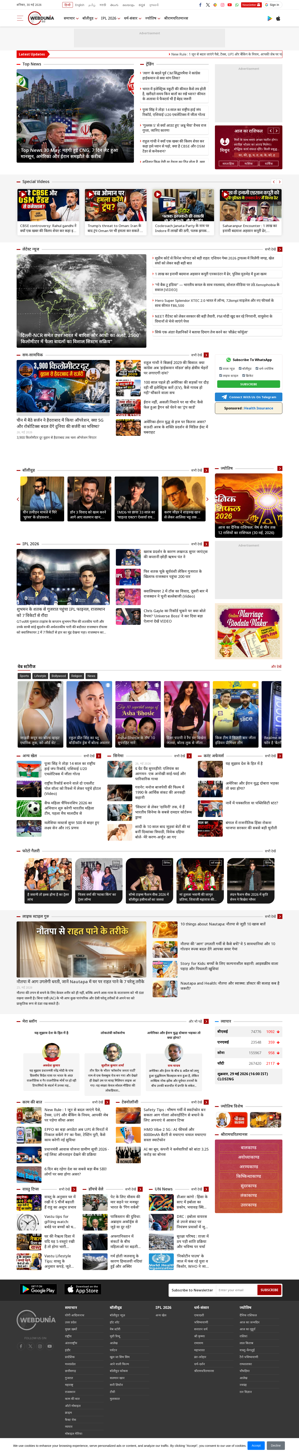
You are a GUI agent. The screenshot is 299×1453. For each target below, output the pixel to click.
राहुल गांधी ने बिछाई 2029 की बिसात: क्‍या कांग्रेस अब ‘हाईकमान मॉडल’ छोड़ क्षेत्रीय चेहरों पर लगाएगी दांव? (176, 367)
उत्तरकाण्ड (249, 1205)
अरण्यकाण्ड (248, 1166)
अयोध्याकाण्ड (248, 1157)
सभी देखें (270, 249)
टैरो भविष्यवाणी (249, 1357)
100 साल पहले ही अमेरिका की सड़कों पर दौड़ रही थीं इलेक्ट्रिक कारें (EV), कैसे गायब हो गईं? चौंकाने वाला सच (176, 387)
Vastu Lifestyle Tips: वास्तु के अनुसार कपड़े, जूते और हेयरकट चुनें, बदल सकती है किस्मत (60, 1261)
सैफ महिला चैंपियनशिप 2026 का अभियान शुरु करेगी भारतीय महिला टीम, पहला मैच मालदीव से (69, 808)
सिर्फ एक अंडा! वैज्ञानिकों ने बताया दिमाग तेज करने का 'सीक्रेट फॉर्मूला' (201, 332)
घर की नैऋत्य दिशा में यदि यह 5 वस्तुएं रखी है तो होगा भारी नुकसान (59, 1241)
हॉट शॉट (114, 1322)
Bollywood (59, 676)
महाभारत (199, 1350)
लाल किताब (246, 1343)
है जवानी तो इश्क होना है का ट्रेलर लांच (48, 897)
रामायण (198, 1343)
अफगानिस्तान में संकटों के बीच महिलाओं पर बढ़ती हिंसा (124, 1241)
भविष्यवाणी (201, 1322)
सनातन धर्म (200, 1329)
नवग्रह (243, 1385)
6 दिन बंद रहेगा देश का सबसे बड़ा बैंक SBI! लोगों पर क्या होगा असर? (75, 1171)
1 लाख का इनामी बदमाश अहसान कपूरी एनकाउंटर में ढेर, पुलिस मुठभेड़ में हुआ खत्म (211, 273)
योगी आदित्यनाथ (74, 1315)
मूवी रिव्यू (115, 1336)
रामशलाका (246, 1364)
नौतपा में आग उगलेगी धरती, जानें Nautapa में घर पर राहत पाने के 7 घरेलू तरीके (80, 981)
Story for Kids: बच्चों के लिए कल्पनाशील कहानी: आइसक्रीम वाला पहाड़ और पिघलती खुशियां (229, 966)
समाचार (69, 18)
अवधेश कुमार (51, 1065)
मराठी (103, 5)
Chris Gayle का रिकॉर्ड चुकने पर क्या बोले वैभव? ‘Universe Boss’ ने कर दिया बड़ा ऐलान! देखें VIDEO (175, 616)
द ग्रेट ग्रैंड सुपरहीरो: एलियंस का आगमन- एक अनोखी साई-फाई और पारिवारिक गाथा (160, 773)
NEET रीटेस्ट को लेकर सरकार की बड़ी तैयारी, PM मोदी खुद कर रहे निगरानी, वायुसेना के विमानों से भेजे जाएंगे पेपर (213, 319)
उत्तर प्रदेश (70, 1322)
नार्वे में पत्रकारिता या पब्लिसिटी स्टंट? (252, 802)
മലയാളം (129, 5)
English (79, 5)
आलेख (114, 1343)
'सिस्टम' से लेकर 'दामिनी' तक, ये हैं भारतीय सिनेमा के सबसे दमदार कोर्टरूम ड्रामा (163, 812)
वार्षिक (269, 163)
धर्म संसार (216, 863)
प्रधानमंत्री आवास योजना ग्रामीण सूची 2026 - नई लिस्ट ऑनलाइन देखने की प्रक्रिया (76, 1152)
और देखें (276, 666)
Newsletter (249, 5)
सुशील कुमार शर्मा (112, 1065)
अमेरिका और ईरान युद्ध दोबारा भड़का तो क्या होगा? (252, 786)
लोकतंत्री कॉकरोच (113, 1032)
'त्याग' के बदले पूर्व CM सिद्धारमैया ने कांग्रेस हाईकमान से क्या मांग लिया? (171, 75)
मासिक (249, 163)
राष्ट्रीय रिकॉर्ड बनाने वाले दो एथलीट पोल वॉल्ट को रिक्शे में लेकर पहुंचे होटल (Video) (72, 788)
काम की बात (32, 1102)
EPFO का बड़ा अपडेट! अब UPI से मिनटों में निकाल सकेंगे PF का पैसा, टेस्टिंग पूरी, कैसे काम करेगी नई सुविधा (76, 1134)
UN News (164, 1189)
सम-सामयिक (32, 354)
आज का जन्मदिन (250, 1322)
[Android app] (38, 1289)
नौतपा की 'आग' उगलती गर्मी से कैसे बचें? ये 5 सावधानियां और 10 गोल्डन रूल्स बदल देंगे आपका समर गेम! (227, 946)
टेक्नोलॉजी (130, 1102)
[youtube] (40, 1346)
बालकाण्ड (248, 1147)
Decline (276, 1445)
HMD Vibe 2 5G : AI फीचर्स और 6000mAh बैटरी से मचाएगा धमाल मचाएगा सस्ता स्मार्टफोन (175, 1134)
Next (131, 116)
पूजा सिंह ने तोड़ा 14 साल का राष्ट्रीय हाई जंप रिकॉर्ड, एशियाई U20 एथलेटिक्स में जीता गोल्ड (173, 112)
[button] (272, 4)
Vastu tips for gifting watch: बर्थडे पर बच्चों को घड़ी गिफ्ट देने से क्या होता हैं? (60, 1221)
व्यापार (226, 1021)
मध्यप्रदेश (70, 1364)
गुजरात (69, 1378)
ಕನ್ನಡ (142, 5)
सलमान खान (117, 1378)
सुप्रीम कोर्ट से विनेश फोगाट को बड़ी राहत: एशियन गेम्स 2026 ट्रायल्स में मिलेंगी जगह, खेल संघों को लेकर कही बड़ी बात (214, 260)
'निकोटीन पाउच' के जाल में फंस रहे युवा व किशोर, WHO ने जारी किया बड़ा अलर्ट (192, 1261)
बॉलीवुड (87, 18)
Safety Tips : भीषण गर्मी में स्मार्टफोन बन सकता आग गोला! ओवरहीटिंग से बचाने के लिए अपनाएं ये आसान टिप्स (175, 1115)
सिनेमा (118, 755)
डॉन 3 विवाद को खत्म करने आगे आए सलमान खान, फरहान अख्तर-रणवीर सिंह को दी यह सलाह (88, 515)
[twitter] (30, 1346)
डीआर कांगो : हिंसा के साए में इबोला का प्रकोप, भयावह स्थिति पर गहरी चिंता (192, 1202)
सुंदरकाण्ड (249, 1186)
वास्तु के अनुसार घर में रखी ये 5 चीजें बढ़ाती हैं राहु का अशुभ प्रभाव (60, 1202)
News (91, 676)
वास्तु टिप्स (30, 1189)
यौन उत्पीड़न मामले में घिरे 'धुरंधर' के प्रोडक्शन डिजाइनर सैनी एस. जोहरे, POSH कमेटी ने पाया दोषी (41, 515)
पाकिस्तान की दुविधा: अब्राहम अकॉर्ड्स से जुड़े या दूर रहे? (125, 1221)
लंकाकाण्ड (248, 1195)
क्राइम (68, 1412)
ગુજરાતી (154, 5)
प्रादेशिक (70, 1357)
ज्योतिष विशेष (232, 1106)
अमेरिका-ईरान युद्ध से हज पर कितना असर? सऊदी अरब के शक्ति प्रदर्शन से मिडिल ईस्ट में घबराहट (176, 427)
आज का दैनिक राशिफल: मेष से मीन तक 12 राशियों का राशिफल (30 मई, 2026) (247, 530)
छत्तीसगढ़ (70, 1371)
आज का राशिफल (248, 131)
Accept (256, 1445)
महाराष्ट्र (69, 1385)
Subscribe (269, 1290)
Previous (20, 116)
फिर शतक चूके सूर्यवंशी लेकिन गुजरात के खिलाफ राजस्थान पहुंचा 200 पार (173, 574)
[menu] (20, 18)
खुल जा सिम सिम (120, 1357)
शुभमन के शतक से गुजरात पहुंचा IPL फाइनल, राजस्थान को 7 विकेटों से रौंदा (61, 612)
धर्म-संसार (130, 18)
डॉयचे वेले (95, 1189)
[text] (48, 206)
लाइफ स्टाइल (230, 375)
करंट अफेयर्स (214, 755)
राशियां (243, 1336)
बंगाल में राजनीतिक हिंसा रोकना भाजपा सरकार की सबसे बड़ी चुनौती (251, 825)
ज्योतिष (150, 18)
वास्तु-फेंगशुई (247, 1350)
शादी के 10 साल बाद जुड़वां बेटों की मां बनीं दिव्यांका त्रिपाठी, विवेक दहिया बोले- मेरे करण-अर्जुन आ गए (162, 831)
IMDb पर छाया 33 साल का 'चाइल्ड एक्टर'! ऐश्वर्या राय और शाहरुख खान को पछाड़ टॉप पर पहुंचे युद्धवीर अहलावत (136, 515)
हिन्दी (68, 5)
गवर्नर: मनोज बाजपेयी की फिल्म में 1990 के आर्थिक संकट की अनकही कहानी (160, 792)
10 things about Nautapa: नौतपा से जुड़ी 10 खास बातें (223, 923)
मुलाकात (115, 1399)
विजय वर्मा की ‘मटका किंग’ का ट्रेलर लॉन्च (97, 897)
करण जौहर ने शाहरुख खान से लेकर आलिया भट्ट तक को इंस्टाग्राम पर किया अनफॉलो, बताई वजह (183, 515)
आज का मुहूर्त (247, 1329)
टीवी (112, 1392)
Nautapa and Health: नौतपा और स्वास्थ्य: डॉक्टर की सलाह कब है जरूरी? (229, 986)
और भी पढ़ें (195, 1021)
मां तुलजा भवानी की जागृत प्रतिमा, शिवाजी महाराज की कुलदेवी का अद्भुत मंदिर (196, 897)
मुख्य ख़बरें (71, 1329)
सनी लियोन (116, 1385)
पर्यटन (113, 1350)
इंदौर (67, 1350)
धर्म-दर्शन (199, 1364)
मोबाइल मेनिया (73, 1433)
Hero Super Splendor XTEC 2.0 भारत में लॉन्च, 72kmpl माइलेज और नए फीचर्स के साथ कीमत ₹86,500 (214, 303)
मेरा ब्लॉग (29, 1021)
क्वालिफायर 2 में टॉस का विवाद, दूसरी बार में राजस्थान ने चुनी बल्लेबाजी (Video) (176, 593)
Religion (76, 676)
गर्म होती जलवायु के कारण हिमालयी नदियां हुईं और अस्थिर (126, 1261)
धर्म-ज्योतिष (266, 368)
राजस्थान (70, 1392)
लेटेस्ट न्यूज (30, 249)
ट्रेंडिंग (150, 64)
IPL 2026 (108, 18)
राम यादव (174, 1065)
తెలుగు (114, 5)
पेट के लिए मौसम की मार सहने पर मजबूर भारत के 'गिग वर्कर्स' (125, 1202)
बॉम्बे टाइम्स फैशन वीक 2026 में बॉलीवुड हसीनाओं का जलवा (149, 897)
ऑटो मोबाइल (73, 1406)
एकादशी (199, 1315)
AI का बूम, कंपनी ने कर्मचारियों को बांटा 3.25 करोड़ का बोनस (176, 1152)
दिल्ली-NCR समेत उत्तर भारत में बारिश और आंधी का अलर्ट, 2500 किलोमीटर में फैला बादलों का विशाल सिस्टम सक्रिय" (80, 338)
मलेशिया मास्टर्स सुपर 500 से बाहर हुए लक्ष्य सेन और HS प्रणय (71, 825)
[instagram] (49, 1346)
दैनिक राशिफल (248, 1315)
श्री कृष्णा (199, 1336)
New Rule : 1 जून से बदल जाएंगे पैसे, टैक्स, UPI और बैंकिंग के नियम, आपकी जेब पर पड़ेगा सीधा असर (76, 1115)
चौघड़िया (245, 1371)
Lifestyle (40, 676)
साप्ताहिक (228, 163)
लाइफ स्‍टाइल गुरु (35, 916)
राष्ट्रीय (68, 1336)
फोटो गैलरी (31, 851)
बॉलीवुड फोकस (119, 1371)
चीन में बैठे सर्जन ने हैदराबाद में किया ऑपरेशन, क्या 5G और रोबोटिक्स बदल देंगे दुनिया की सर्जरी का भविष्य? (60, 423)
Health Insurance (248, 408)
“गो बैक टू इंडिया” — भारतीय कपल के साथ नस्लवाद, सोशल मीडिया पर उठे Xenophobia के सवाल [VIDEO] (217, 287)
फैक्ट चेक (70, 1419)
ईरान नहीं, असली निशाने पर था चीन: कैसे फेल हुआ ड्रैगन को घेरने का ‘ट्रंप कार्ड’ (173, 404)
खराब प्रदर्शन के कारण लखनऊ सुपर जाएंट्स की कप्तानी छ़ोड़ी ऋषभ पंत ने (176, 554)
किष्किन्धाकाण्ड (248, 1176)
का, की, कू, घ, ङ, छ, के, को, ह (257, 155)
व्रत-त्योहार (200, 1357)
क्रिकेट (249, 375)
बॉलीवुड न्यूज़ (117, 1315)
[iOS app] (83, 1289)
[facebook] (21, 1346)
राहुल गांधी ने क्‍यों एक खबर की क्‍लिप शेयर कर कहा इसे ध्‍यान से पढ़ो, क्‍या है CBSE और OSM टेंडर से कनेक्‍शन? (173, 146)
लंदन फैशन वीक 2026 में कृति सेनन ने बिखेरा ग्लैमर (249, 897)
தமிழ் (92, 5)
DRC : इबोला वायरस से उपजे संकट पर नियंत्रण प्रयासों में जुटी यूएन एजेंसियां (192, 1221)
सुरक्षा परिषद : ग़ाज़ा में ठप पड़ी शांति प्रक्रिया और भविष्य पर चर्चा (193, 1241)
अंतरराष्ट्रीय (71, 1343)
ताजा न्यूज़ (229, 368)
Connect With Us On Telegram (248, 397)
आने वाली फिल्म (119, 1364)
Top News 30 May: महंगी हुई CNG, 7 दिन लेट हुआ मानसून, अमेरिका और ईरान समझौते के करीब (69, 153)
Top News (31, 64)
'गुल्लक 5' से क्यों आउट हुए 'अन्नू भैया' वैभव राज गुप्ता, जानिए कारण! (174, 128)
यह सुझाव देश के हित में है (244, 763)
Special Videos (35, 181)
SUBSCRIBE (248, 384)
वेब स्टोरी (115, 1329)
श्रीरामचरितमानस (176, 18)
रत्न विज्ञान (246, 1392)
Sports (24, 676)
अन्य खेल (29, 755)
